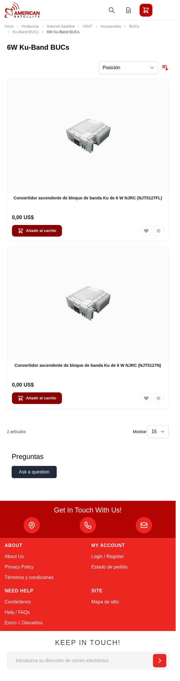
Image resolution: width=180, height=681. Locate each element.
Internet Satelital (61, 26)
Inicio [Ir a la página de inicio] (9, 26)
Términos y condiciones (29, 577)
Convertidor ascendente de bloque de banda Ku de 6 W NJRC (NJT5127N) (88, 365)
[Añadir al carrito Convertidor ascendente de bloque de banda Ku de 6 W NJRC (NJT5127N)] (37, 398)
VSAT (87, 26)
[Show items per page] (158, 431)
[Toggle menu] (162, 10)
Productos (30, 26)
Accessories (111, 26)
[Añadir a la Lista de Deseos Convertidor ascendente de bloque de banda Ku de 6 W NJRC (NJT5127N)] (146, 398)
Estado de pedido (109, 566)
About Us (14, 556)
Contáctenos (18, 601)
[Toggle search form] (111, 10)
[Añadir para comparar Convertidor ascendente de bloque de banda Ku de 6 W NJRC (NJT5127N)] (158, 398)
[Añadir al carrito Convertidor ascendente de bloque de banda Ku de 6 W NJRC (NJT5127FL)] (37, 231)
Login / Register (107, 556)
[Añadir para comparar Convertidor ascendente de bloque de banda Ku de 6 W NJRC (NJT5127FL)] (158, 231)
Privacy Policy (19, 566)
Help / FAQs (17, 612)
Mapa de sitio (105, 601)
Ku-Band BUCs (26, 32)
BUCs (134, 26)
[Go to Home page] (22, 10)
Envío (11, 622)
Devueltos (32, 622)
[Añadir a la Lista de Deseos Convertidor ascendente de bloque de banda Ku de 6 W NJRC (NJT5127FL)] (146, 231)
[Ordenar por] (128, 67)
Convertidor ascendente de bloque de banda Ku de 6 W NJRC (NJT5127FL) (88, 198)
